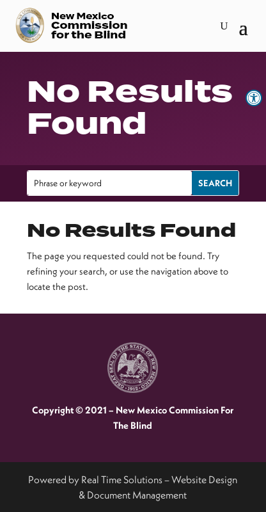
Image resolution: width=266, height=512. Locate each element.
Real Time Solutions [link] (121, 479)
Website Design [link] (204, 479)
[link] (254, 98)
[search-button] (224, 26)
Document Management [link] (137, 494)
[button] (243, 26)
